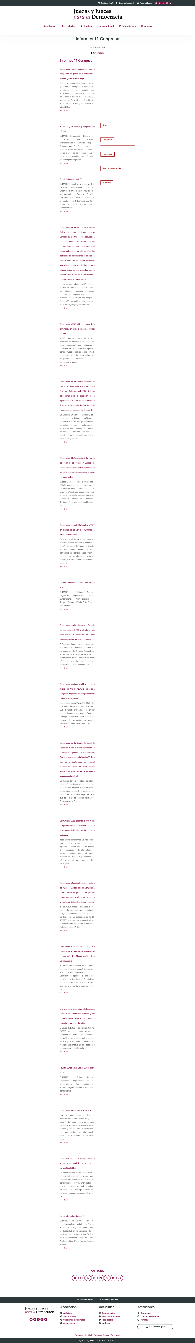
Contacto (146, 26)
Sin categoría (98, 53)
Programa (107, 139)
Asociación (49, 26)
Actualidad (87, 26)
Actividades (68, 26)
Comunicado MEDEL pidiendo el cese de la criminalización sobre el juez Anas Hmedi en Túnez (77, 329)
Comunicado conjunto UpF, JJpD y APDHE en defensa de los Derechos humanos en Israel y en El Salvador (77, 530)
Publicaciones (127, 26)
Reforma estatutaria (112, 168)
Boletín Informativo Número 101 (72, 1216)
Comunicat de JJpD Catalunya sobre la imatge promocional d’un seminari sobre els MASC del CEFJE (77, 1163)
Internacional (106, 26)
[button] (75, 1278)
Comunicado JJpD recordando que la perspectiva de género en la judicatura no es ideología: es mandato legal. (77, 74)
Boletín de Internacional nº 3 (71, 179)
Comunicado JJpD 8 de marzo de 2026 (75, 1110)
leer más (64, 110)
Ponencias (107, 154)
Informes (107, 182)
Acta (105, 125)
